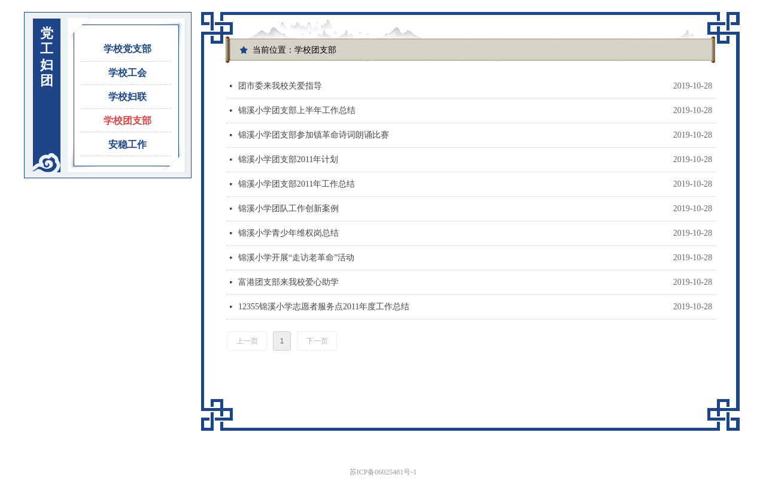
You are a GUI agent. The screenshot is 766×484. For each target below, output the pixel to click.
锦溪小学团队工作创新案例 (288, 208)
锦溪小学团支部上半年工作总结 (296, 110)
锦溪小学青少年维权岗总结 (288, 233)
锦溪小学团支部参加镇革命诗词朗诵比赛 (313, 134)
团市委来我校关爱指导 (280, 85)
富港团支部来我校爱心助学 (288, 282)
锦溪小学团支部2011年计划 (288, 159)
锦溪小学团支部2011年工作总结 (296, 183)
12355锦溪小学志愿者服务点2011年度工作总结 (323, 306)
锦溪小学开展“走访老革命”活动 (296, 257)
